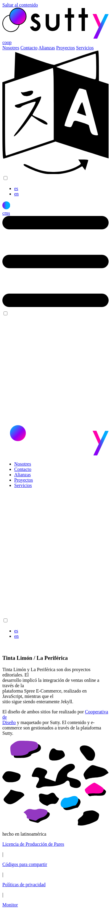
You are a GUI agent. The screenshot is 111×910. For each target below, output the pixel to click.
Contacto (29, 47)
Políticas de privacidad (24, 884)
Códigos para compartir (24, 864)
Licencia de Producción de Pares (33, 844)
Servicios (85, 47)
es (16, 188)
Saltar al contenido (20, 4)
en (16, 193)
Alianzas (46, 47)
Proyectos (65, 47)
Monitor (10, 904)
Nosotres (10, 47)
